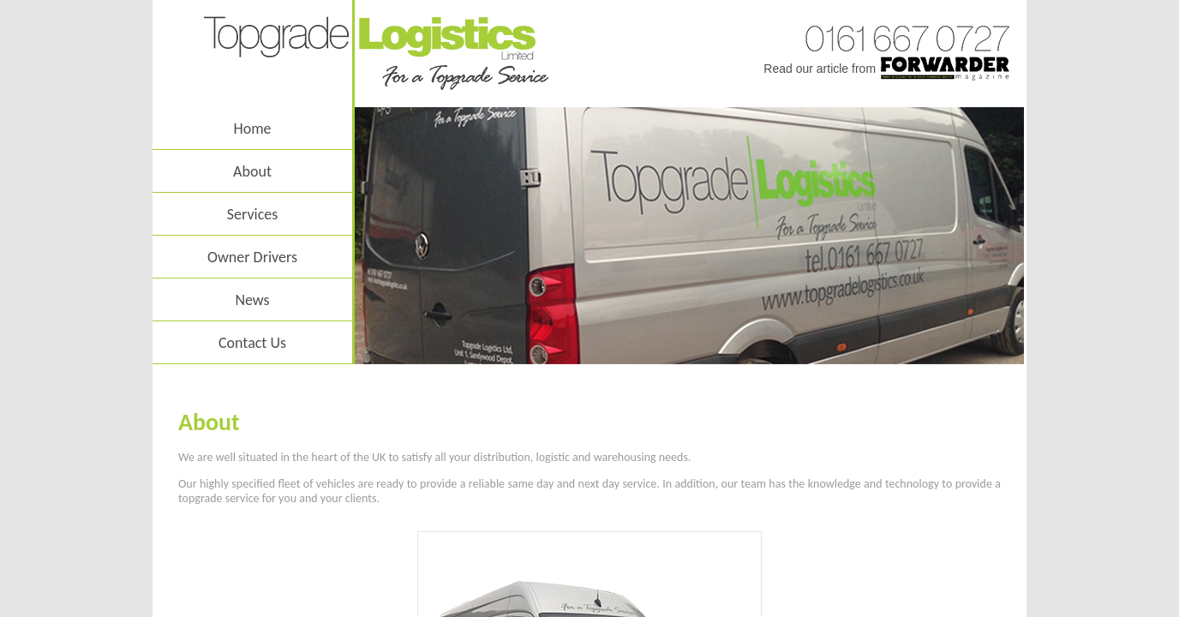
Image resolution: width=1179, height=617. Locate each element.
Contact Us (252, 342)
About (252, 171)
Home (252, 128)
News (252, 300)
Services (252, 214)
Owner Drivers (252, 257)
